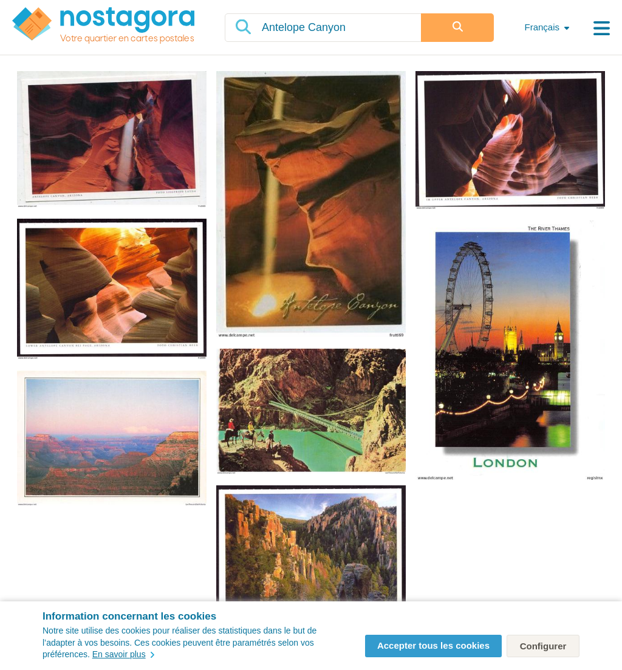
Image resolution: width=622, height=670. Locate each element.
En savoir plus (123, 654)
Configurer (543, 646)
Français (541, 27)
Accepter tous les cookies (433, 645)
